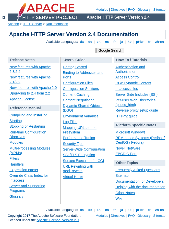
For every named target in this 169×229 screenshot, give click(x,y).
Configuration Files (78, 83)
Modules (101, 9)
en (98, 42)
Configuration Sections (81, 89)
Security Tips (73, 144)
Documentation (57, 24)
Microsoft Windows (130, 132)
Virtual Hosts (73, 177)
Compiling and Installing (28, 115)
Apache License (22, 99)
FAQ (131, 9)
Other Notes (125, 193)
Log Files (70, 122)
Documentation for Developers (139, 181)
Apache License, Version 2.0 (58, 220)
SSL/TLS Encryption (79, 155)
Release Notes (22, 60)
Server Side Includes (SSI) (136, 94)
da (81, 42)
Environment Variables (81, 116)
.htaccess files (126, 89)
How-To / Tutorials (131, 60)
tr (149, 42)
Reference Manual (25, 108)
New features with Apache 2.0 (33, 88)
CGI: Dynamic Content (133, 83)
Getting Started (75, 67)
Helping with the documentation (140, 187)
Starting (15, 121)
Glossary (143, 9)
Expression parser (23, 170)
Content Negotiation (78, 100)
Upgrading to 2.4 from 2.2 (29, 93)
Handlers (16, 164)
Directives (118, 9)
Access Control (127, 77)
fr (114, 42)
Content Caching (76, 94)
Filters (14, 158)
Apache (13, 24)
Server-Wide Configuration (84, 149)
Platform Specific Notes (136, 125)
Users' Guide (75, 60)
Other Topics (127, 163)
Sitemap (159, 9)
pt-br (139, 42)
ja (121, 42)
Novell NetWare (127, 148)
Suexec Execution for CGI (83, 161)
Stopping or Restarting (27, 126)
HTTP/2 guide (126, 116)
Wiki (118, 198)
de (90, 42)
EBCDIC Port (125, 154)
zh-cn (159, 42)
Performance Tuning (79, 138)
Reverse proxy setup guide (136, 110)
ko (129, 42)
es (107, 42)
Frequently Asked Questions (137, 170)
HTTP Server (32, 24)
